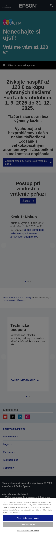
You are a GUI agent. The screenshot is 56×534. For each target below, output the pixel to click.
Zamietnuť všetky (28, 524)
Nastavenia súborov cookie (28, 530)
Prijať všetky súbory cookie (28, 518)
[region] (28, 516)
